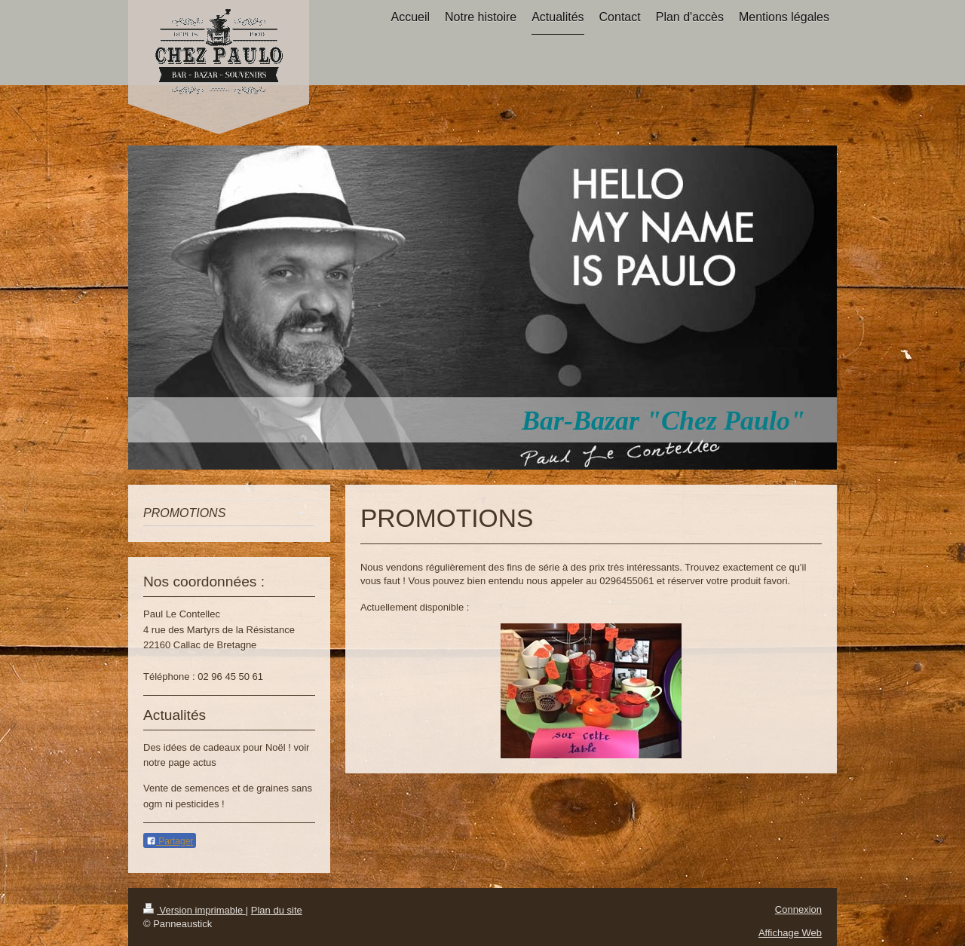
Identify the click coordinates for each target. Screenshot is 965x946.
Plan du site (276, 910)
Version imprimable (194, 910)
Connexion (798, 909)
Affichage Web (790, 932)
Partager (169, 841)
